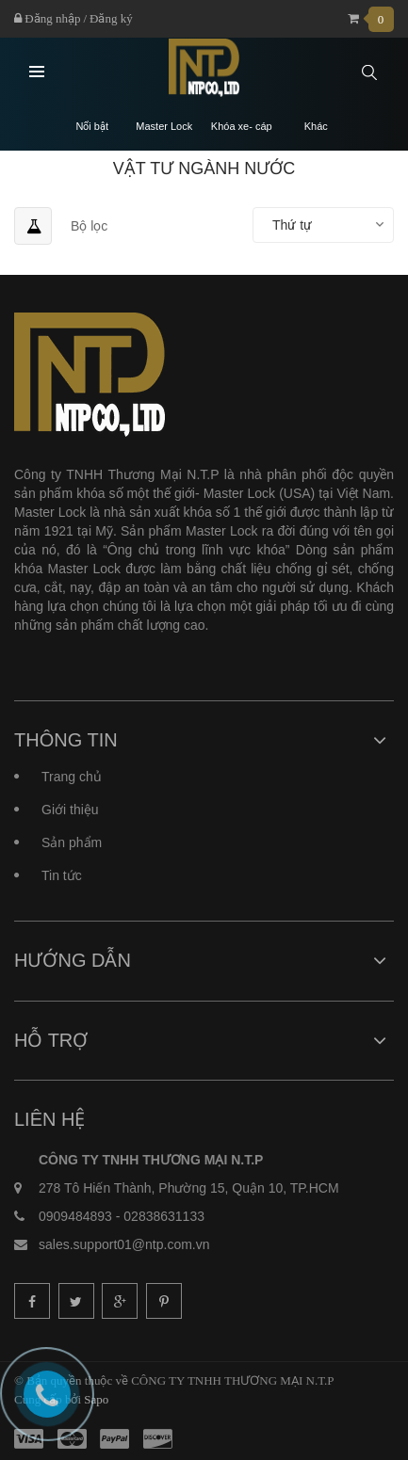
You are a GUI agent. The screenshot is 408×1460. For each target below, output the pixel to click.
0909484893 (75, 1216)
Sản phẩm (71, 842)
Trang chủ (71, 776)
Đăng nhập (47, 18)
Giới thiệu (70, 809)
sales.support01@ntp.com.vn (124, 1244)
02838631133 (163, 1216)
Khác (316, 126)
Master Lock (164, 126)
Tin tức (61, 875)
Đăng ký (111, 18)
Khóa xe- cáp (241, 126)
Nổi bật (91, 126)
